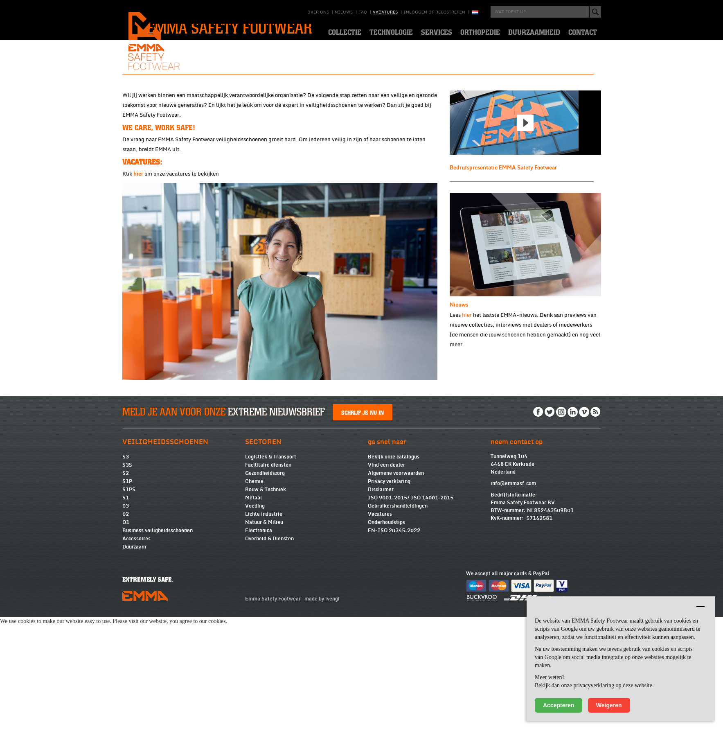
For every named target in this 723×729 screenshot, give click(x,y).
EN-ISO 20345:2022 (394, 642)
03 (125, 617)
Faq (362, 12)
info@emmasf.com (513, 595)
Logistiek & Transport (270, 568)
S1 (125, 609)
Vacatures (385, 12)
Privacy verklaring (389, 593)
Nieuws (344, 12)
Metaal (253, 609)
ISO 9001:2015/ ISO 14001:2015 (410, 609)
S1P (127, 593)
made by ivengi (322, 711)
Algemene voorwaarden (396, 584)
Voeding (255, 617)
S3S (127, 576)
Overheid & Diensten (269, 650)
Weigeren (609, 705)
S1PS (128, 601)
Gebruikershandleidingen (398, 617)
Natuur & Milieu (264, 634)
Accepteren (558, 705)
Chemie (254, 593)
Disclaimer (381, 601)
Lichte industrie (263, 625)
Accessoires (136, 650)
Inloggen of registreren (434, 12)
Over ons (318, 12)
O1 (125, 634)
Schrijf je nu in (362, 524)
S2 (125, 584)
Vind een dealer (386, 576)
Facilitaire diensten (268, 576)
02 (125, 625)
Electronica (258, 642)
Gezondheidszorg (265, 584)
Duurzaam (134, 658)
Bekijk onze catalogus (393, 568)
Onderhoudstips (386, 634)
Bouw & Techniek (265, 601)
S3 (125, 568)
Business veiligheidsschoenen (157, 642)
